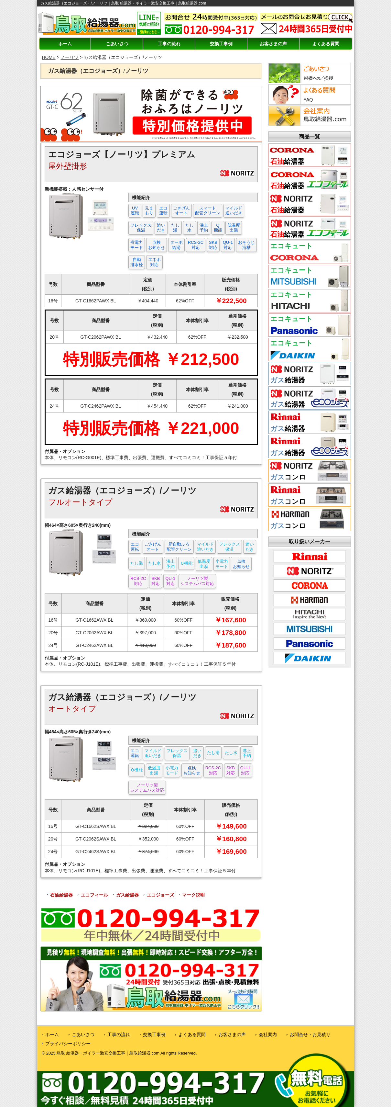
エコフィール (94, 895)
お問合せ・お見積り (310, 1034)
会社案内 (268, 1034)
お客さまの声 (273, 43)
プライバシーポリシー (68, 1043)
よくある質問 (325, 43)
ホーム (65, 43)
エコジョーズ (160, 895)
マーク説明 (193, 895)
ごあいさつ (117, 43)
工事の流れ (169, 43)
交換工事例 (221, 43)
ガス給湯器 (127, 895)
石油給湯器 (61, 895)
